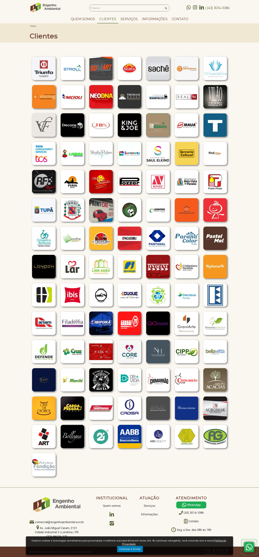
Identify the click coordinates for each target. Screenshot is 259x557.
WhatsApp (194, 505)
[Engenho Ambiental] (45, 7)
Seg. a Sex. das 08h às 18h (194, 530)
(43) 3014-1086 (194, 513)
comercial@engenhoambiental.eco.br (59, 522)
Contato (193, 521)
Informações (149, 514)
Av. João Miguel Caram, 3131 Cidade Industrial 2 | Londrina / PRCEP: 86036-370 (57, 532)
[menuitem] (83, 19)
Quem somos (112, 505)
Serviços (149, 505)
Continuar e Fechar (130, 549)
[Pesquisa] (129, 8)
